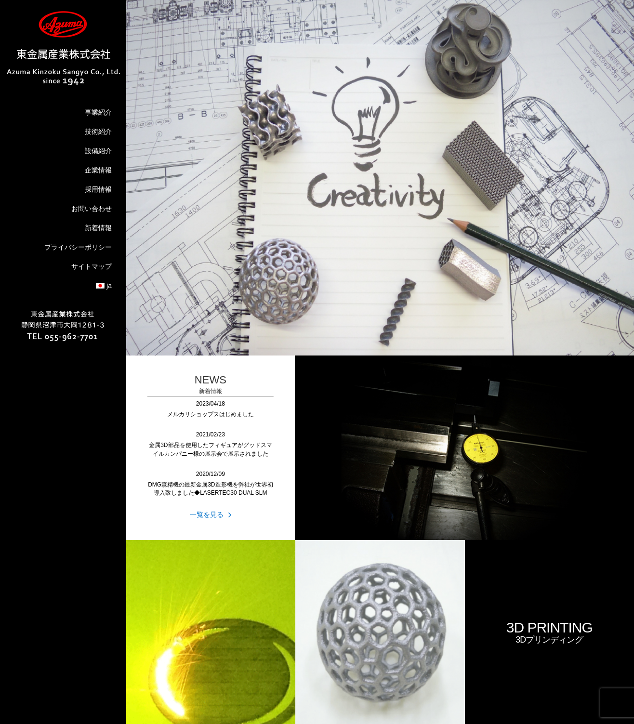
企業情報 (98, 170)
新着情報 (98, 228)
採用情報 (98, 189)
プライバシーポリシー (78, 247)
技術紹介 (98, 131)
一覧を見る (207, 515)
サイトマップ (91, 266)
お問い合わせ (91, 208)
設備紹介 (98, 151)
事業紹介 (98, 112)
